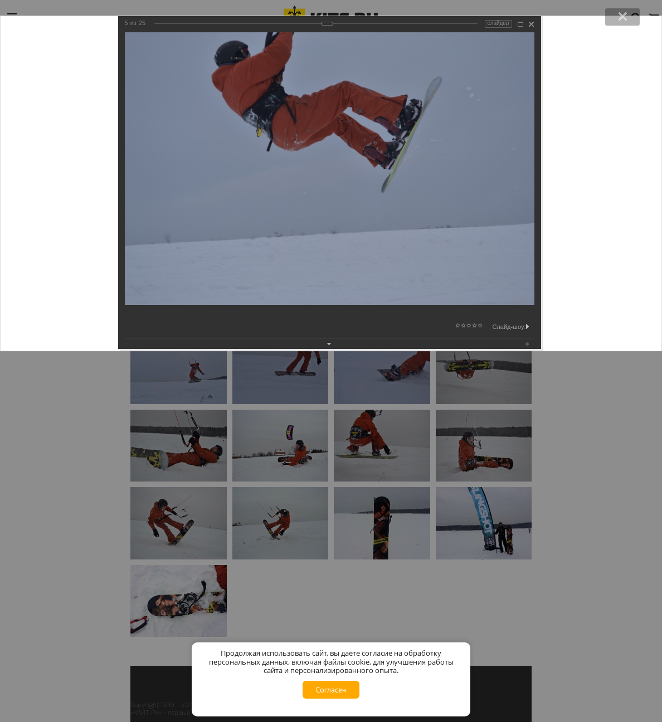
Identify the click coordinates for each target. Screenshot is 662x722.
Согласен (331, 689)
